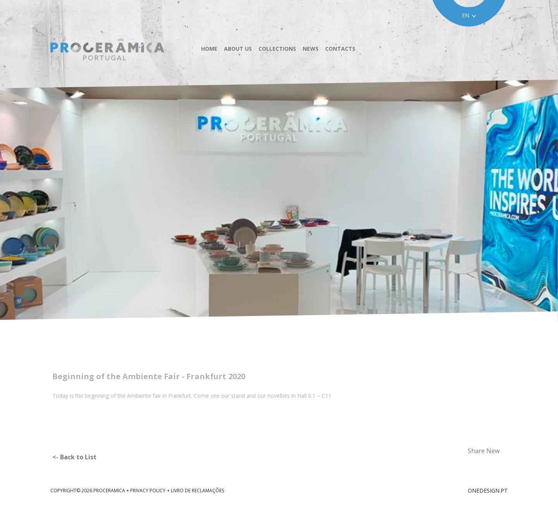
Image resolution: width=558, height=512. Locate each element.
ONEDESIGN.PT (488, 490)
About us (238, 49)
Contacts (340, 49)
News (311, 49)
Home (209, 49)
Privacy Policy (147, 490)
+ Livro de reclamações (195, 490)
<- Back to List (74, 457)
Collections (277, 49)
